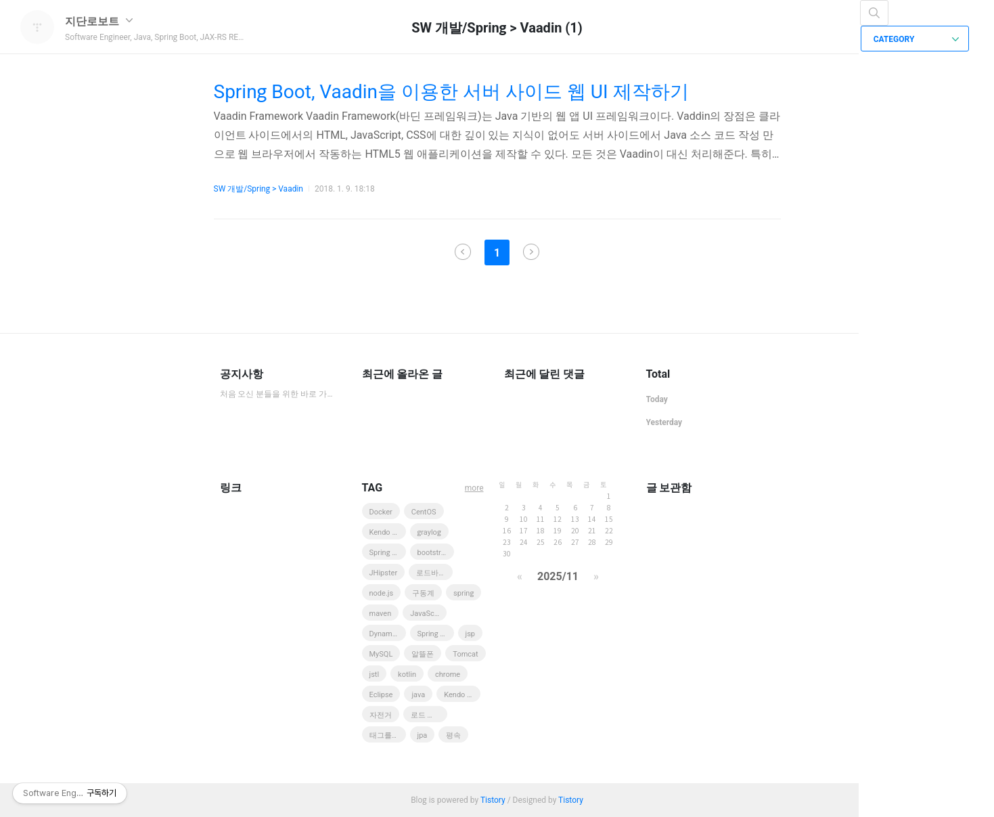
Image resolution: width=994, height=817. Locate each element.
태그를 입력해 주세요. (387, 735)
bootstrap (433, 552)
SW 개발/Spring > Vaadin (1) (497, 28)
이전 (463, 252)
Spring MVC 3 (387, 552)
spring (463, 593)
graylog (429, 532)
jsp (471, 634)
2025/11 (558, 576)
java (418, 694)
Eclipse (381, 694)
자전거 (380, 715)
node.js (381, 593)
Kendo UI (384, 532)
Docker (380, 512)
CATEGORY (916, 39)
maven (380, 613)
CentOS (423, 512)
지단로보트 (99, 21)
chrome (447, 674)
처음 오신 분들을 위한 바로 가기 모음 (277, 394)
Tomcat (465, 654)
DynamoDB (387, 634)
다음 (531, 252)
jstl (374, 674)
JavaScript (427, 613)
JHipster (383, 573)
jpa (422, 735)
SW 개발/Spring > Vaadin (258, 189)
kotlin (407, 674)
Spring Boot (435, 634)
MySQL (381, 654)
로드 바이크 (429, 715)
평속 (453, 735)
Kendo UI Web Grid (462, 694)
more (474, 488)
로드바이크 (434, 573)
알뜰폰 (422, 654)
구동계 (423, 593)
